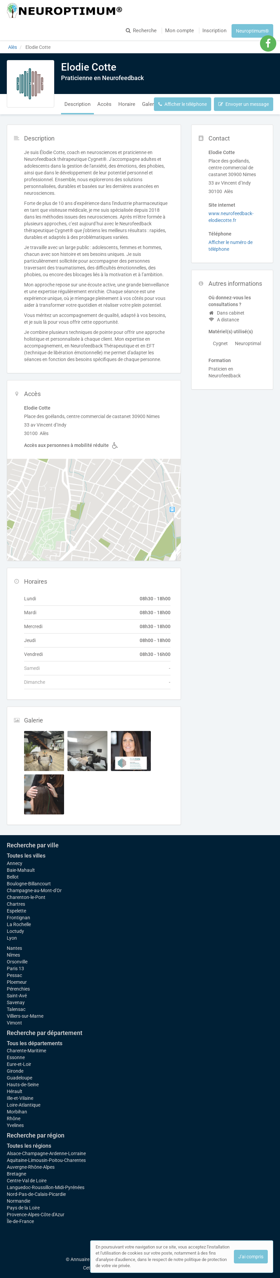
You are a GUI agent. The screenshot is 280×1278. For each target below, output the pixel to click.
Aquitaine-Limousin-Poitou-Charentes (46, 1160)
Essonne (16, 1057)
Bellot (13, 877)
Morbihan (17, 1111)
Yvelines (15, 1125)
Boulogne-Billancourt (29, 883)
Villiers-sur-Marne (25, 1016)
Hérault (14, 1091)
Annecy (14, 863)
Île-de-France (20, 1221)
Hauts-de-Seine (23, 1084)
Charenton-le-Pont (26, 897)
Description (77, 104)
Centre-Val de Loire (26, 1180)
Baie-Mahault (21, 870)
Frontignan (18, 917)
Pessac (14, 975)
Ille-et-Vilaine (20, 1098)
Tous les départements (34, 1043)
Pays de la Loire (23, 1207)
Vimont (14, 1023)
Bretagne (16, 1174)
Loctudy (15, 931)
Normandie (18, 1201)
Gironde (15, 1071)
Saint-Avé (17, 995)
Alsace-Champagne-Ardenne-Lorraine (46, 1153)
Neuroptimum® (252, 31)
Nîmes (13, 955)
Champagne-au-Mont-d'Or (34, 890)
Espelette (16, 911)
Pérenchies (18, 989)
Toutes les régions (29, 1146)
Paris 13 (15, 968)
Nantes (14, 948)
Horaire (126, 104)
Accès (104, 104)
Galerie (150, 104)
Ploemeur (17, 982)
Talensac (16, 1009)
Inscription (214, 30)
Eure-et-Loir (19, 1064)
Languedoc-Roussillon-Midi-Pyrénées (45, 1187)
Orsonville (17, 961)
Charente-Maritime (26, 1050)
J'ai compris (250, 1256)
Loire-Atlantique (23, 1105)
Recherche (141, 30)
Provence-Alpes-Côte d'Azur (35, 1214)
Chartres (16, 904)
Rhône (13, 1118)
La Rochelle (19, 924)
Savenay (16, 1002)
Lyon (12, 938)
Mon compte (179, 30)
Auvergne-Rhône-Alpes (31, 1167)
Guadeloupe (19, 1077)
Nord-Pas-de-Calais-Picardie (36, 1194)
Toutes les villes (26, 855)
